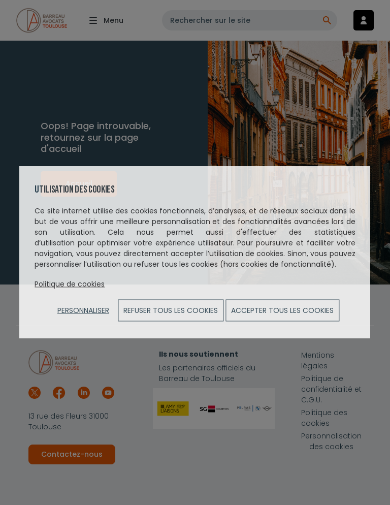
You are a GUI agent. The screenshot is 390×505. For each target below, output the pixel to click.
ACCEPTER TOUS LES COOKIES (282, 310)
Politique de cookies (70, 284)
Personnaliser (83, 310)
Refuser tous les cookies (170, 310)
